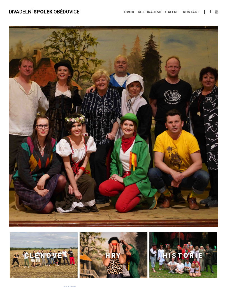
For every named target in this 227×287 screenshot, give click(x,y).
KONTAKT (191, 12)
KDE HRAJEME (150, 12)
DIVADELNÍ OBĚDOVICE (44, 12)
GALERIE (172, 12)
